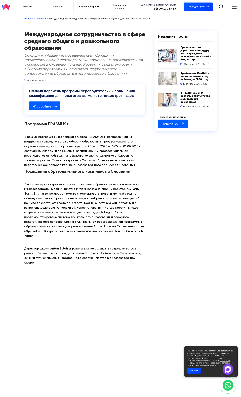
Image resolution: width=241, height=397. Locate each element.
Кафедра (58, 6)
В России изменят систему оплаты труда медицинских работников (195, 97)
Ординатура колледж (119, 6)
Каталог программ (89, 6)
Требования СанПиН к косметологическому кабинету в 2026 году (194, 76)
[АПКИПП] (6, 7)
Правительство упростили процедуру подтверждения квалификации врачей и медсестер (195, 53)
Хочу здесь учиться (198, 6)
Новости (27, 6)
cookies (212, 351)
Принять (194, 371)
